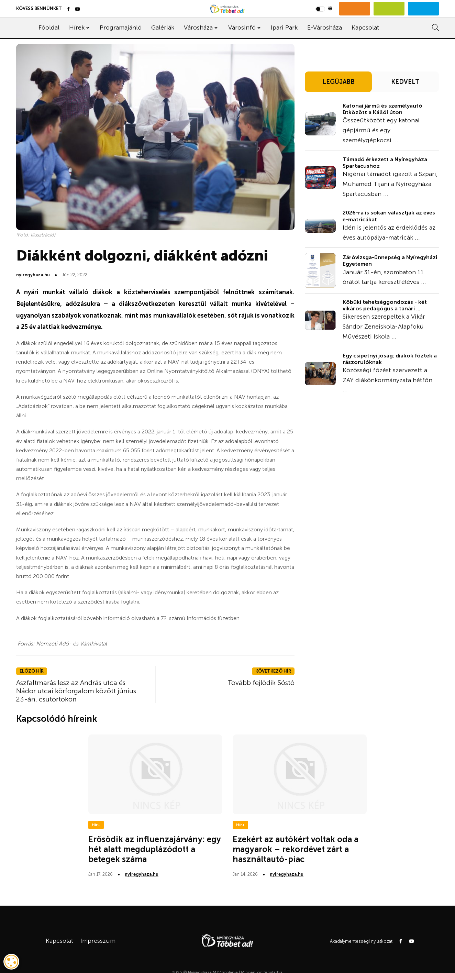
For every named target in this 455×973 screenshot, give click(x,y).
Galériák (162, 27)
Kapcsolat (365, 27)
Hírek (77, 27)
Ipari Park (284, 27)
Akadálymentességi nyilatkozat (361, 941)
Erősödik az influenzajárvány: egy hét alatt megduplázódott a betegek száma (154, 849)
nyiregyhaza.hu (33, 274)
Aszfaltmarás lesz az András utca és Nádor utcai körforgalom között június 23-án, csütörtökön (76, 690)
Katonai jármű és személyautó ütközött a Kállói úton (382, 108)
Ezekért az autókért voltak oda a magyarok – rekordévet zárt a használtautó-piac (295, 849)
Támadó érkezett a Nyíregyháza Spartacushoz (385, 162)
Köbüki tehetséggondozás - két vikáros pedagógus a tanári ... (385, 305)
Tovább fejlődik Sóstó (261, 682)
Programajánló (121, 27)
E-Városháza (324, 27)
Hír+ (96, 824)
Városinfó (242, 27)
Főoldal (48, 27)
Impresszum (97, 940)
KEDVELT (405, 82)
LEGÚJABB (338, 82)
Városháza (198, 27)
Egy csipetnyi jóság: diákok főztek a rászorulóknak (390, 358)
